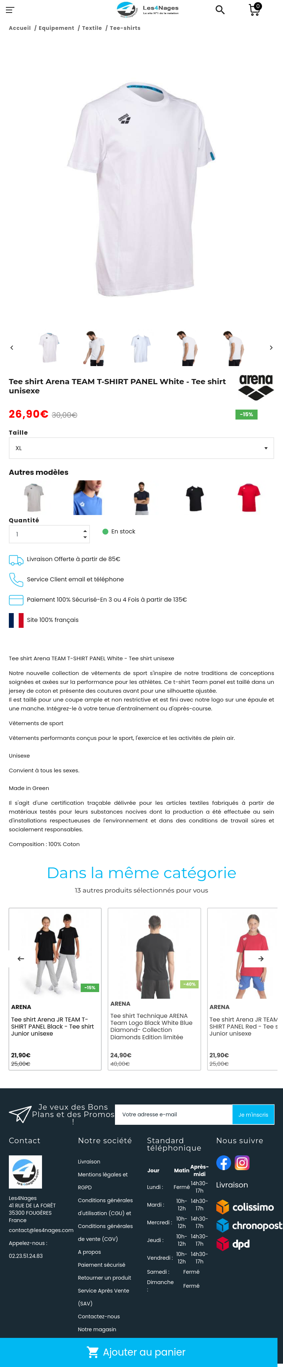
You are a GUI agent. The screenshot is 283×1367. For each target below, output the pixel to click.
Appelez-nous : (28, 1253)
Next (260, 960)
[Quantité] (49, 534)
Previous (21, 960)
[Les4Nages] (147, 10)
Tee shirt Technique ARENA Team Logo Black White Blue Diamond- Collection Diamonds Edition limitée (154, 1030)
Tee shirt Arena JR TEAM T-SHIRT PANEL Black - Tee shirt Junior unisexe (52, 1029)
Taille (18, 432)
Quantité (24, 520)
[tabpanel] (57, 991)
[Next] (271, 347)
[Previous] (11, 347)
